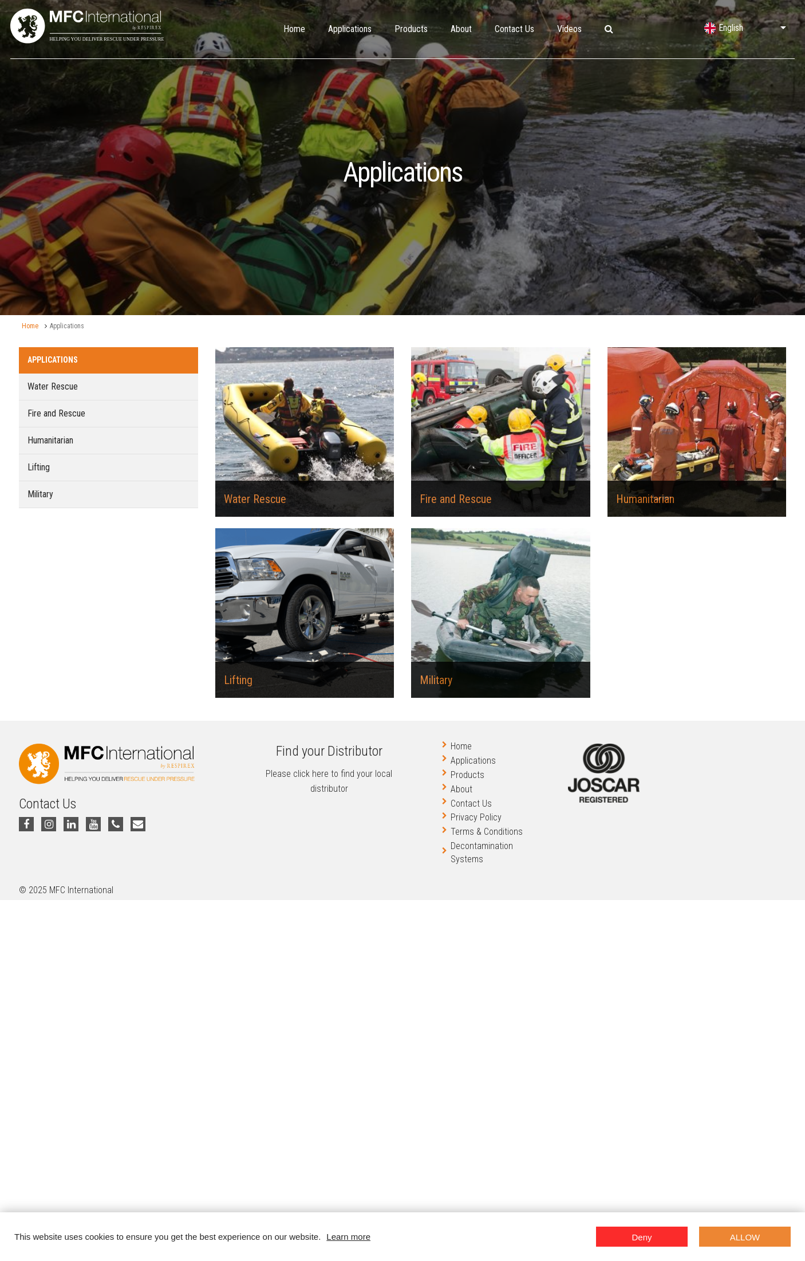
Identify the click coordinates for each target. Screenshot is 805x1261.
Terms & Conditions (487, 831)
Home (294, 28)
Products (411, 28)
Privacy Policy (476, 817)
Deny (642, 1237)
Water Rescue (52, 386)
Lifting (38, 467)
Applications (350, 28)
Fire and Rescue (56, 413)
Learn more (348, 1237)
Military (40, 494)
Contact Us (514, 28)
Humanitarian (50, 440)
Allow (745, 1237)
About (461, 28)
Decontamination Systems (482, 852)
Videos (569, 28)
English (731, 27)
